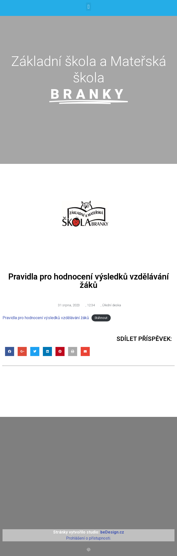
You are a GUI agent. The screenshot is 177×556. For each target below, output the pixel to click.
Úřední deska (111, 305)
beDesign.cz (112, 532)
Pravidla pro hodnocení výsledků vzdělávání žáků (46, 317)
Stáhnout (101, 318)
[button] (88, 7)
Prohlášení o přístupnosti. (88, 538)
